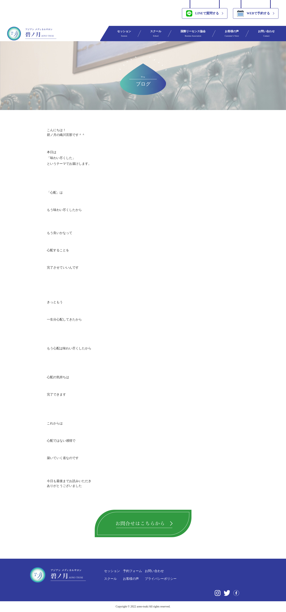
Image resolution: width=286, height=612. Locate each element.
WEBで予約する (253, 13)
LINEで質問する (202, 13)
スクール (155, 33)
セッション (124, 33)
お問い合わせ (266, 33)
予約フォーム (132, 571)
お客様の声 (232, 33)
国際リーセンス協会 (193, 33)
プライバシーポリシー (161, 578)
